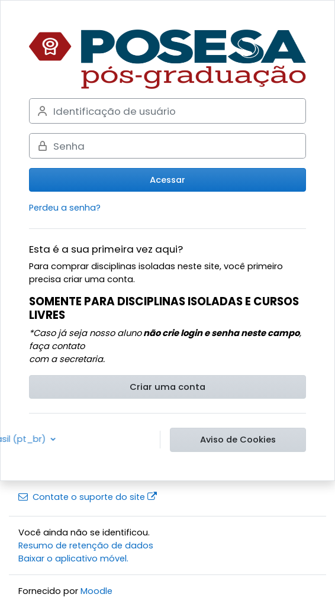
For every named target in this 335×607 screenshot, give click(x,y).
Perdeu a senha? (65, 208)
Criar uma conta (167, 387)
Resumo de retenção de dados (85, 545)
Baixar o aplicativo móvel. (73, 558)
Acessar (167, 180)
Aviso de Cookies (238, 439)
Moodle (96, 591)
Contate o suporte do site (87, 497)
